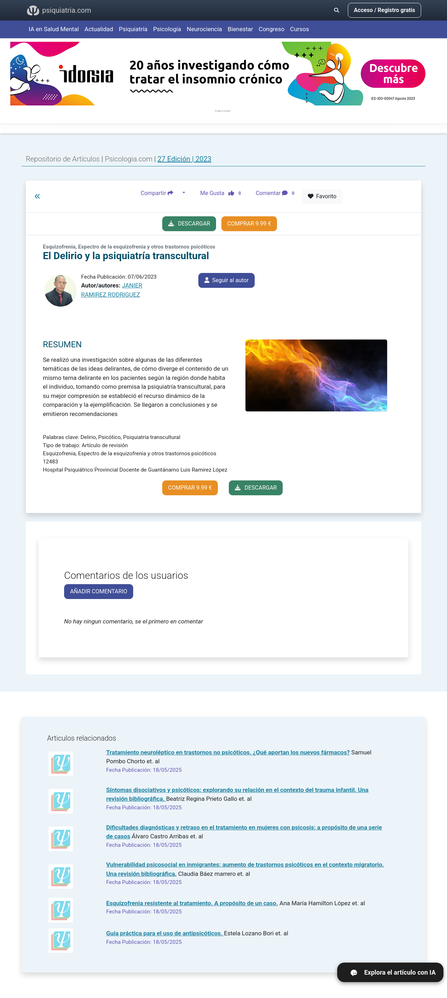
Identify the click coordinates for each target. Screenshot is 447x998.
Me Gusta (222, 192)
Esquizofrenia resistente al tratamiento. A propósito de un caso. (192, 903)
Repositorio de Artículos (63, 159)
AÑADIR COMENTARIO (98, 591)
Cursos (299, 29)
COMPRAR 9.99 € (249, 223)
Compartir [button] (161, 192)
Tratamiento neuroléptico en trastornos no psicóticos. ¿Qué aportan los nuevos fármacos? (228, 752)
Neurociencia (204, 29)
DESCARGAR (189, 223)
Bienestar (240, 29)
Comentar (276, 192)
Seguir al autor (226, 280)
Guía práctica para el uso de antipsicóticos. (165, 933)
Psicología (167, 29)
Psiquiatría (133, 29)
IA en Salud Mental (54, 29)
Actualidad (99, 29)
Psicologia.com (129, 159)
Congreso (271, 29)
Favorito (322, 196)
